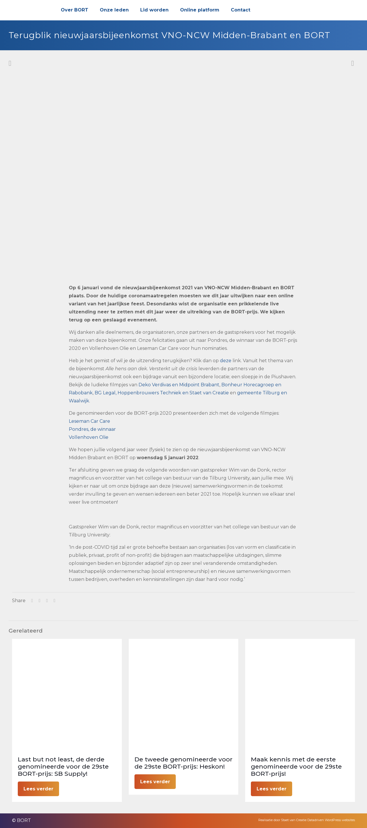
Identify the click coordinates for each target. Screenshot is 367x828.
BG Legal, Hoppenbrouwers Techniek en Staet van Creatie (162, 392)
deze (225, 360)
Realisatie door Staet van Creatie (282, 820)
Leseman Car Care (89, 421)
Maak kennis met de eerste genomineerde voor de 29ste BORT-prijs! (296, 766)
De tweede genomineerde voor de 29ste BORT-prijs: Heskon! (183, 763)
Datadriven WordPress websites (331, 820)
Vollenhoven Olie (88, 437)
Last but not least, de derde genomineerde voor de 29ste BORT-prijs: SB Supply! (63, 766)
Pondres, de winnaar (92, 429)
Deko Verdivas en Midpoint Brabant (178, 384)
